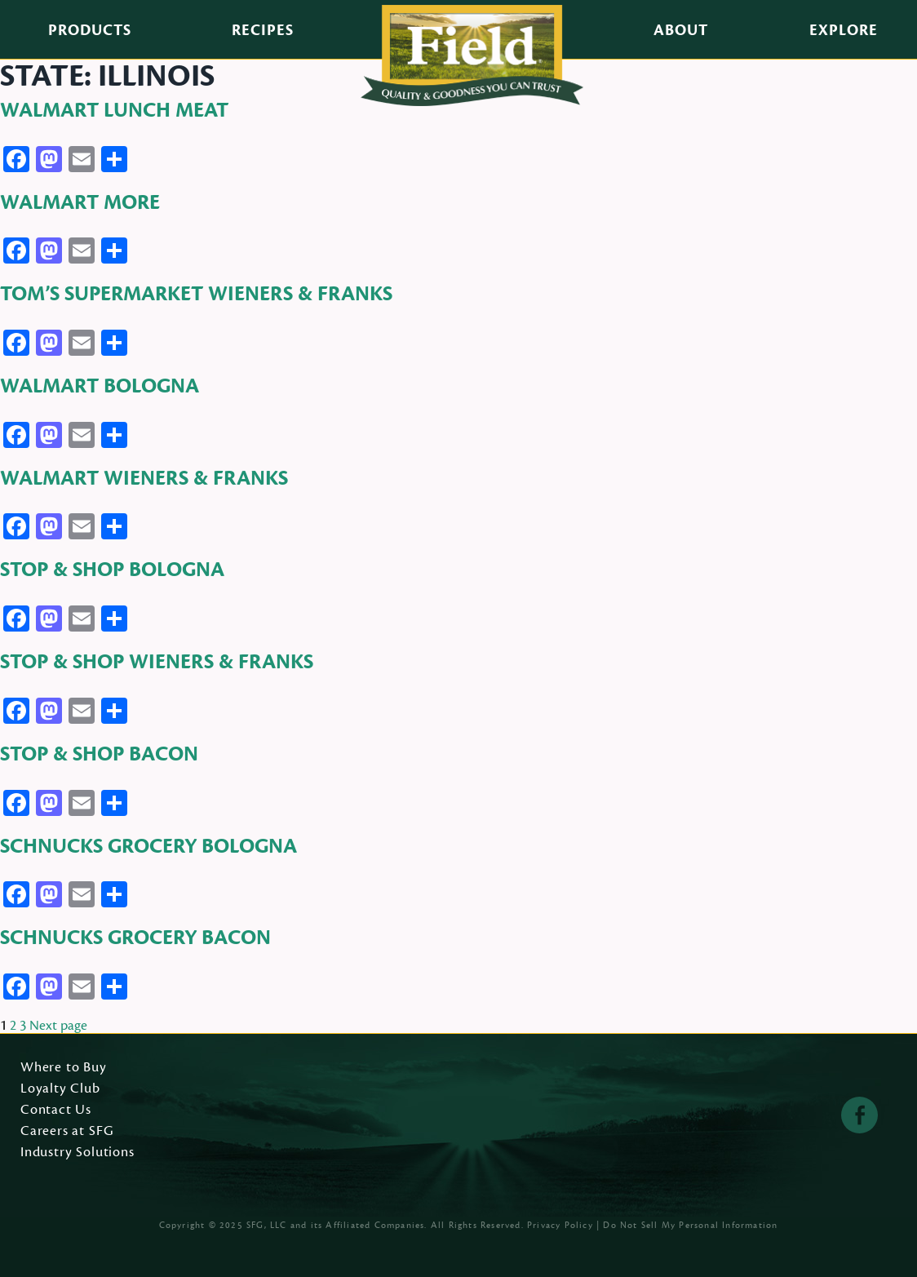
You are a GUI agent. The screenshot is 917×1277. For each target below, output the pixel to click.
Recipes (263, 30)
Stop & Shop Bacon (99, 754)
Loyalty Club (60, 1089)
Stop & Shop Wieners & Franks (156, 662)
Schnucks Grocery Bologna (148, 846)
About (680, 30)
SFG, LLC (266, 1225)
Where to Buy (63, 1068)
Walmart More (80, 202)
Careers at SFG (66, 1132)
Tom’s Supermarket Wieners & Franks (196, 294)
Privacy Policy (560, 1225)
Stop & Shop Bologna (112, 569)
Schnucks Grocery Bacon (135, 937)
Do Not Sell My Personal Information (690, 1225)
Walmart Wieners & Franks (144, 478)
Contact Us (55, 1110)
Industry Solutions (77, 1153)
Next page (58, 1026)
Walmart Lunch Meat (114, 110)
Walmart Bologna (99, 386)
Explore (843, 30)
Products (89, 30)
